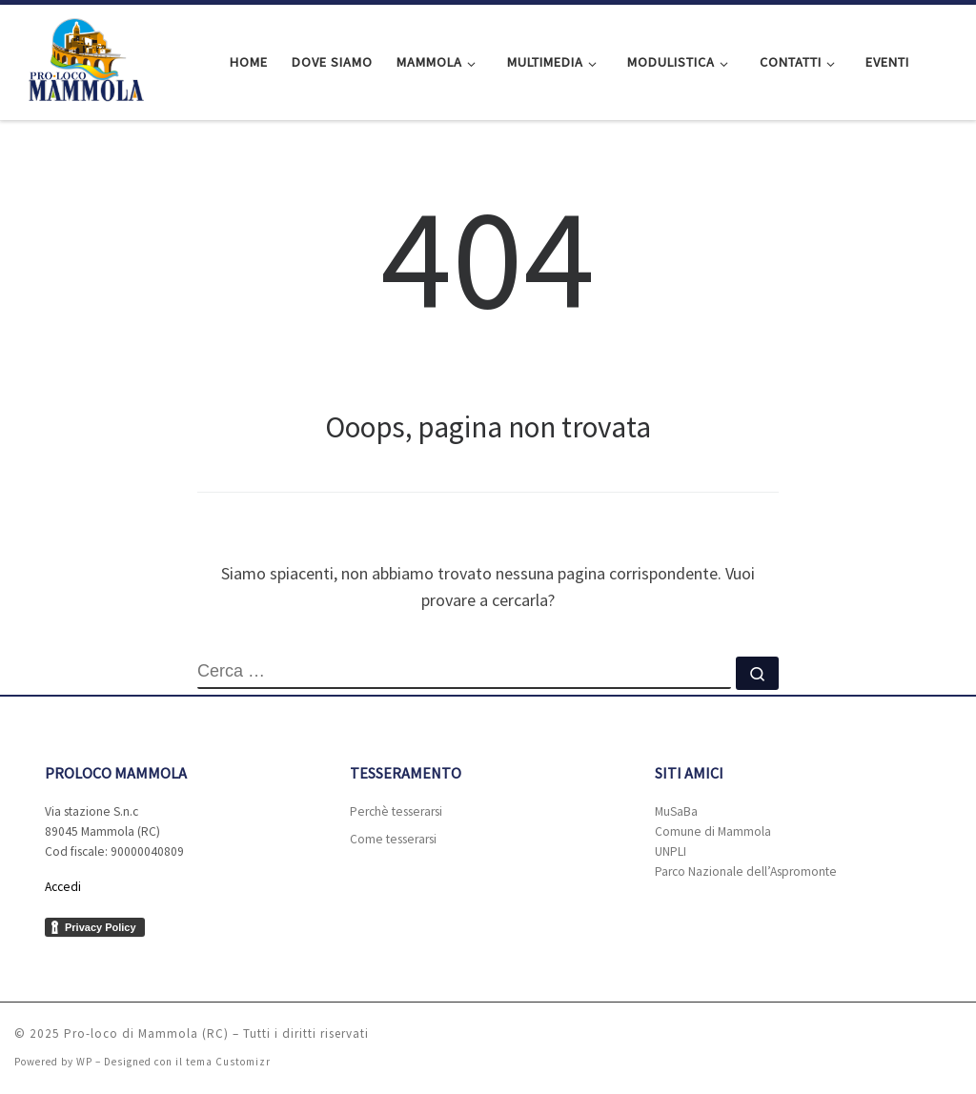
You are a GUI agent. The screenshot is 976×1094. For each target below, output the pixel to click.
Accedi (63, 887)
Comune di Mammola (713, 831)
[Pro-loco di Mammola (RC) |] (81, 58)
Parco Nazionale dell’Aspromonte (746, 871)
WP (84, 1061)
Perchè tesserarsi (396, 811)
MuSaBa (676, 811)
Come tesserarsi (393, 839)
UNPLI (670, 851)
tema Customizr (228, 1061)
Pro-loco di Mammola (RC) (146, 1033)
